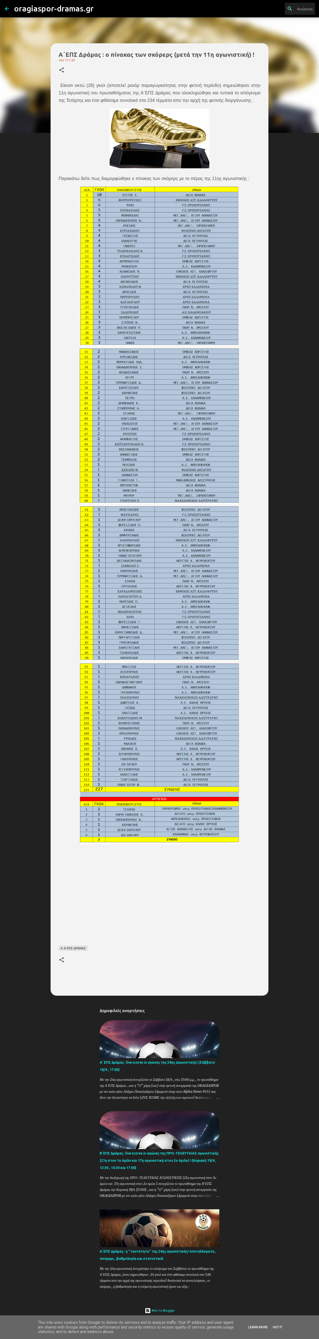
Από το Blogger (159, 1310)
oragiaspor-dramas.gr (54, 8)
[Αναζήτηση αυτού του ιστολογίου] (289, 9)
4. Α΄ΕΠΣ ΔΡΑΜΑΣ (73, 948)
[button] (62, 70)
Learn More (258, 1327)
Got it (277, 1327)
